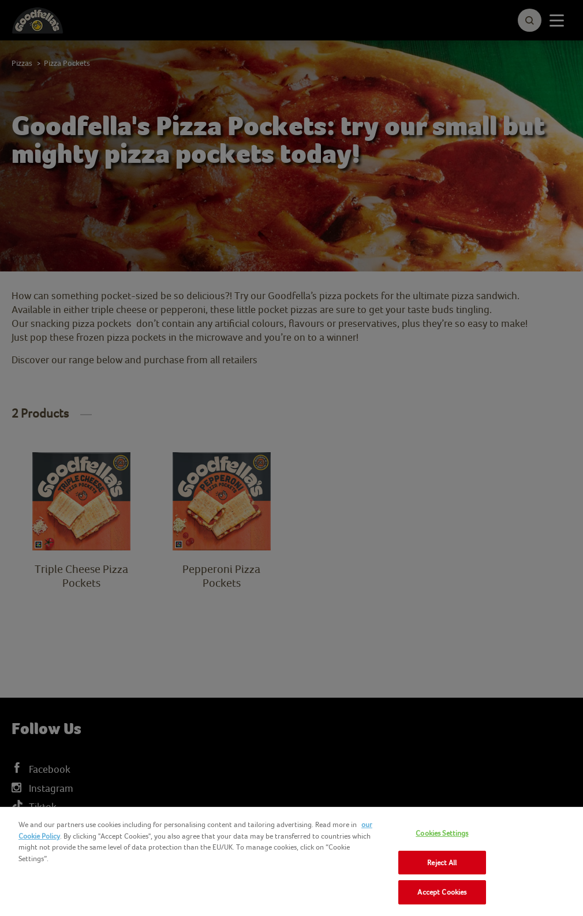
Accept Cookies (441, 892)
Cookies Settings (442, 833)
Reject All (442, 862)
